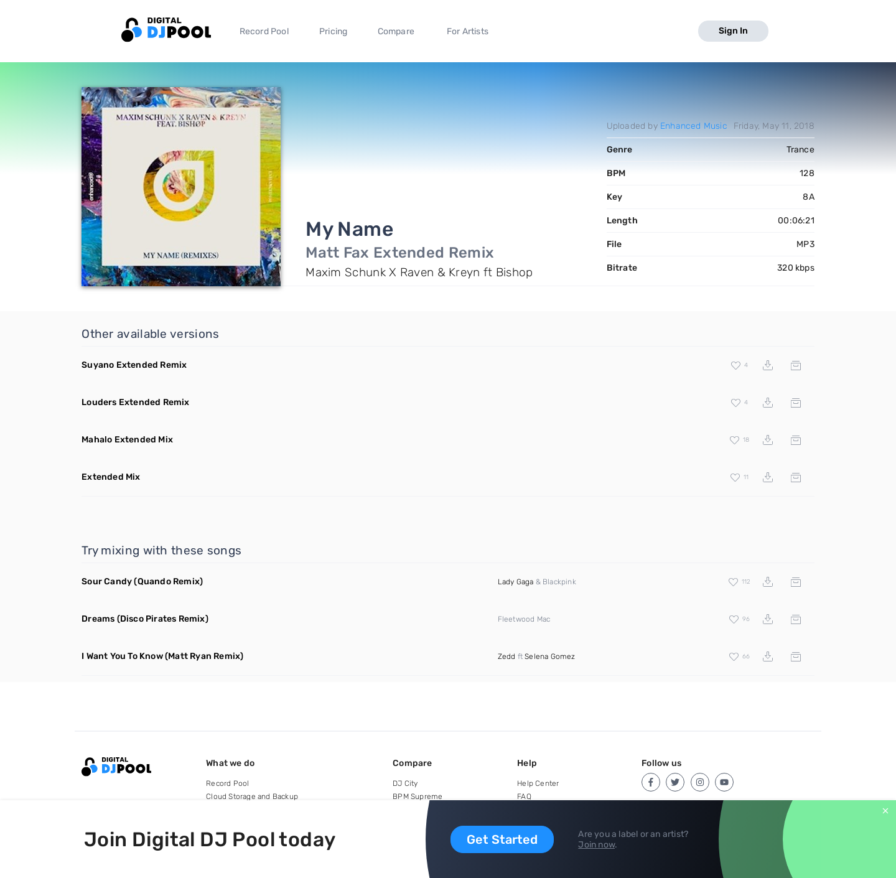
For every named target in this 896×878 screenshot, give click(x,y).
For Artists (467, 31)
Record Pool (264, 31)
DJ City (405, 783)
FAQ (524, 796)
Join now (596, 844)
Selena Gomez (550, 656)
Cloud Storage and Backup (252, 796)
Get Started (502, 839)
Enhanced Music (693, 126)
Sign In (733, 31)
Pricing (333, 31)
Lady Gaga (516, 581)
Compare (396, 31)
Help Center (538, 783)
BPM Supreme (417, 796)
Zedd (507, 656)
